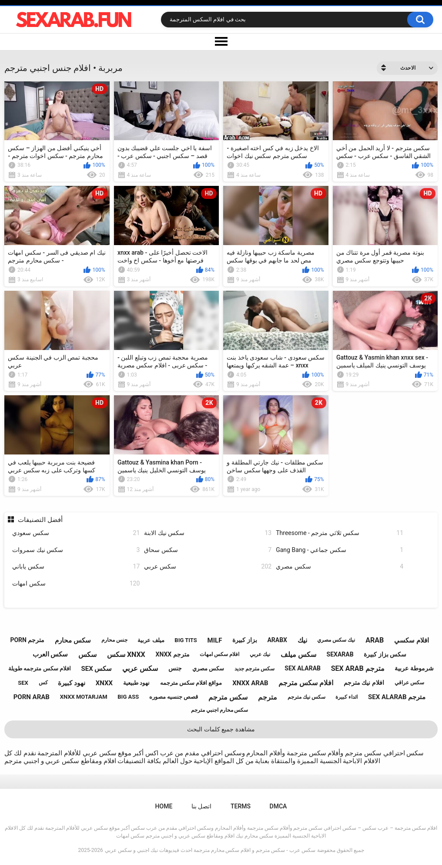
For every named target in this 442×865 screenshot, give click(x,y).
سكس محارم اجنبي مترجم (219, 710)
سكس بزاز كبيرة (385, 654)
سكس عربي (207, 566)
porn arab (31, 697)
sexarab (340, 654)
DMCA (278, 806)
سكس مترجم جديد (254, 669)
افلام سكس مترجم (305, 683)
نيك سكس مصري (336, 640)
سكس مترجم (228, 697)
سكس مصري (339, 566)
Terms (241, 806)
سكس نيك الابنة (207, 533)
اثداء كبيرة (346, 697)
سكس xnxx (126, 654)
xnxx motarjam (83, 696)
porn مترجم (27, 639)
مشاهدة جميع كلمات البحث (220, 729)
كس (43, 683)
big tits (185, 640)
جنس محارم (114, 640)
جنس (175, 668)
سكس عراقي (409, 683)
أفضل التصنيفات (40, 520)
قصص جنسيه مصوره (173, 696)
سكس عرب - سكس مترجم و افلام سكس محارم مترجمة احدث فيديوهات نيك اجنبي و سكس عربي (210, 850)
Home (164, 806)
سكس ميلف (298, 654)
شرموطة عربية (414, 668)
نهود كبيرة (71, 683)
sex (23, 683)
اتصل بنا (201, 806)
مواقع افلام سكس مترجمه (191, 683)
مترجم (267, 697)
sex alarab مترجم (396, 697)
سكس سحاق (207, 550)
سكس (87, 654)
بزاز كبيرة (244, 639)
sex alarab (303, 668)
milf (215, 640)
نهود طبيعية (136, 683)
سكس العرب (50, 654)
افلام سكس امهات (219, 654)
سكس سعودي (76, 533)
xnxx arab (250, 683)
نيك (302, 640)
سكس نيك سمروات (76, 550)
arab (374, 640)
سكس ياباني (76, 566)
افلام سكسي (411, 640)
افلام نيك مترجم (364, 682)
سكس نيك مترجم (306, 697)
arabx (277, 639)
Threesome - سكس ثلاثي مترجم (339, 533)
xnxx (104, 683)
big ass (128, 696)
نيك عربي (260, 654)
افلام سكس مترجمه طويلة (39, 668)
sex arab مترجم (358, 668)
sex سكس (96, 669)
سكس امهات (76, 583)
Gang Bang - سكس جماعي (339, 550)
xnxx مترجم (173, 654)
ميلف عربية (150, 640)
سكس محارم (73, 640)
